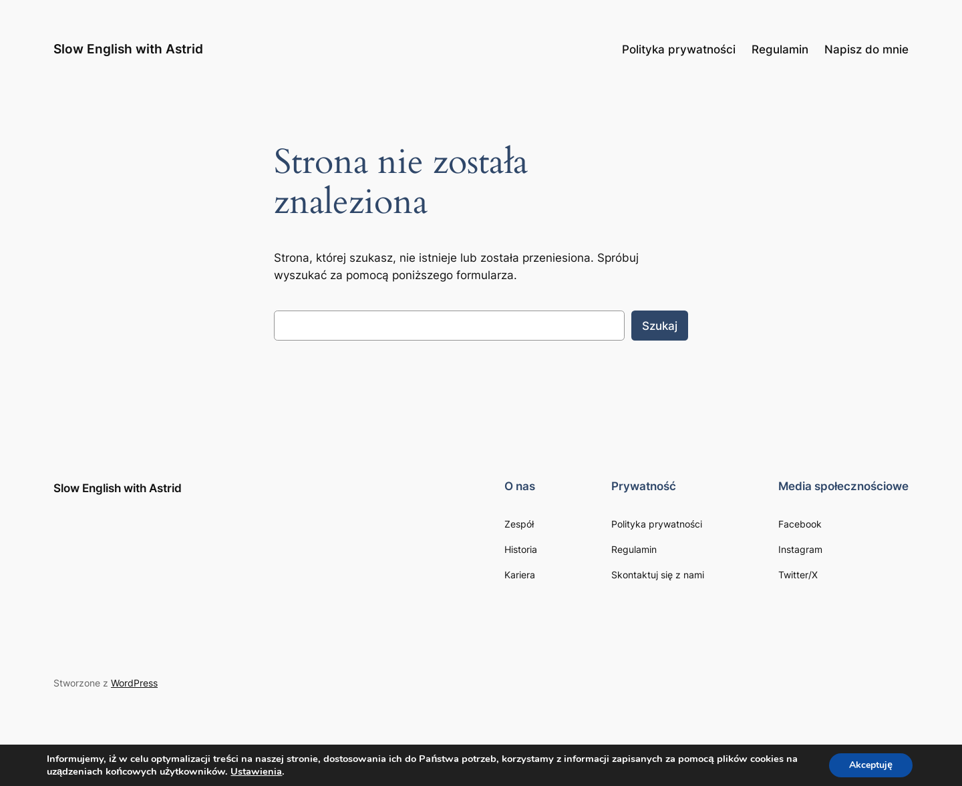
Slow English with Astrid (128, 49)
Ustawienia (256, 771)
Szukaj (659, 326)
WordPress (134, 683)
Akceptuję (871, 765)
